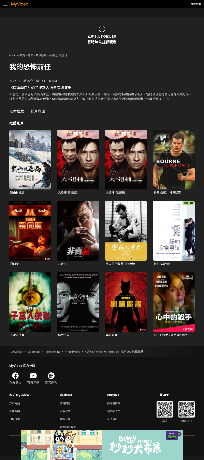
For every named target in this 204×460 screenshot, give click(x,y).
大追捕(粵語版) (116, 192)
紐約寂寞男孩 (163, 264)
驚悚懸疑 (46, 55)
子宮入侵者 (17, 336)
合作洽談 (116, 422)
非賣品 (62, 264)
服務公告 (66, 422)
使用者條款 (117, 404)
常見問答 (66, 404)
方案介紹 (15, 404)
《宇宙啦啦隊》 (82, 353)
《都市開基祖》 (59, 353)
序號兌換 (195, 4)
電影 (34, 55)
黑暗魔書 (112, 336)
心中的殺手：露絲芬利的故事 (172, 336)
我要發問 (66, 413)
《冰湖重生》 (17, 353)
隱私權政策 (117, 413)
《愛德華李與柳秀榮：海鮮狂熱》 (115, 353)
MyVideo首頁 (18, 55)
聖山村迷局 (17, 192)
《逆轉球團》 (37, 353)
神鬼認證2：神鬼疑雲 (168, 192)
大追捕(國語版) (68, 192)
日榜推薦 (15, 422)
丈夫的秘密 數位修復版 (121, 264)
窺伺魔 (14, 264)
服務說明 (15, 413)
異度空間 (64, 336)
